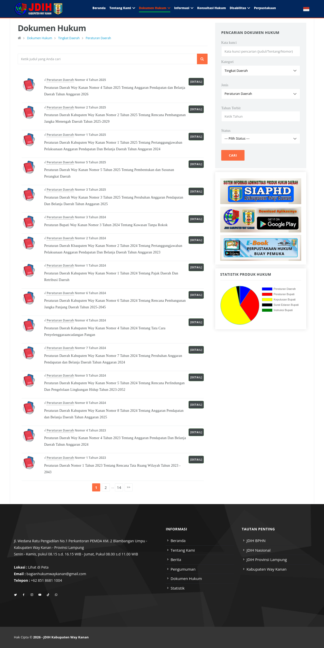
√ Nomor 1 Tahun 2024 (75, 265)
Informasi (181, 8)
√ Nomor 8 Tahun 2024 (75, 403)
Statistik (178, 588)
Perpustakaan (265, 8)
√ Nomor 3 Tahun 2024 (75, 217)
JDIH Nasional (259, 550)
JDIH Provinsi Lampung (267, 559)
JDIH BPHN (256, 540)
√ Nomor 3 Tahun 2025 (75, 189)
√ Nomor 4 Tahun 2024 (75, 320)
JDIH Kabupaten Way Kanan (66, 637)
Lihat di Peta (38, 567)
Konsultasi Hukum (211, 8)
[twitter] (15, 595)
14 (119, 487)
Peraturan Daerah (98, 38)
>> (128, 487)
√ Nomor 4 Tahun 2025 (75, 80)
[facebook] (23, 595)
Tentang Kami (120, 8)
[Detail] (196, 81)
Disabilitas (238, 8)
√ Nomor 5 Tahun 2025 (75, 162)
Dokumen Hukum (152, 8)
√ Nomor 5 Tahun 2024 (75, 375)
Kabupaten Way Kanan (267, 569)
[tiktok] (48, 595)
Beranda (99, 8)
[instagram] (31, 595)
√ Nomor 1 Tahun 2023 (75, 458)
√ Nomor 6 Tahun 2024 (75, 293)
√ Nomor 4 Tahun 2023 (75, 430)
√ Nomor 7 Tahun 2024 (75, 348)
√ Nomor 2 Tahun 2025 (75, 107)
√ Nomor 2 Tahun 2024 (75, 238)
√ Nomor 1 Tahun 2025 (75, 135)
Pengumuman (183, 569)
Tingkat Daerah (69, 38)
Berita (176, 559)
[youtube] (40, 595)
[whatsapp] (56, 595)
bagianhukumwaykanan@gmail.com (56, 573)
